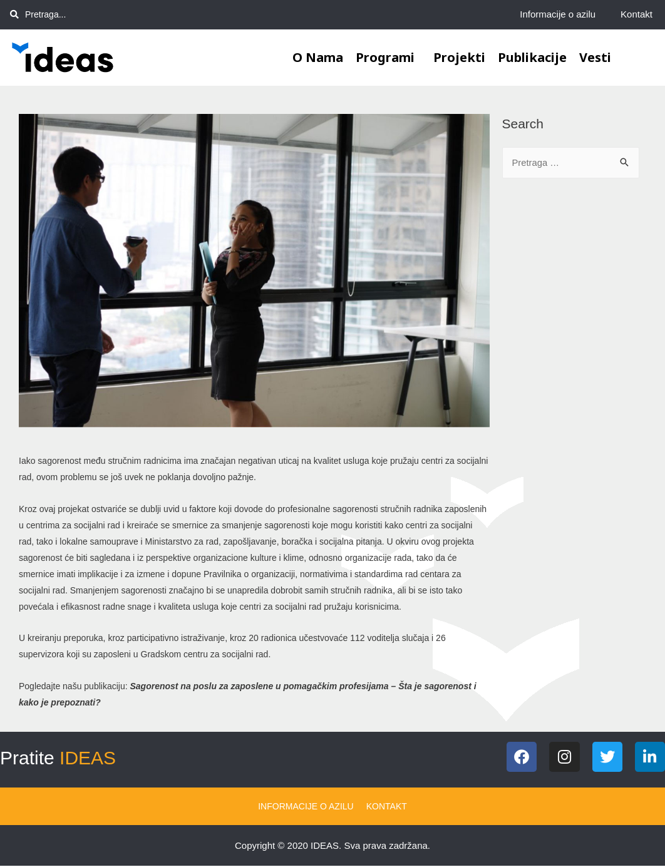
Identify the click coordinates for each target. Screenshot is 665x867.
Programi (388, 57)
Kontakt (636, 14)
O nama (317, 57)
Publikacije (532, 57)
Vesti (595, 57)
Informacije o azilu (557, 14)
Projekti (459, 57)
